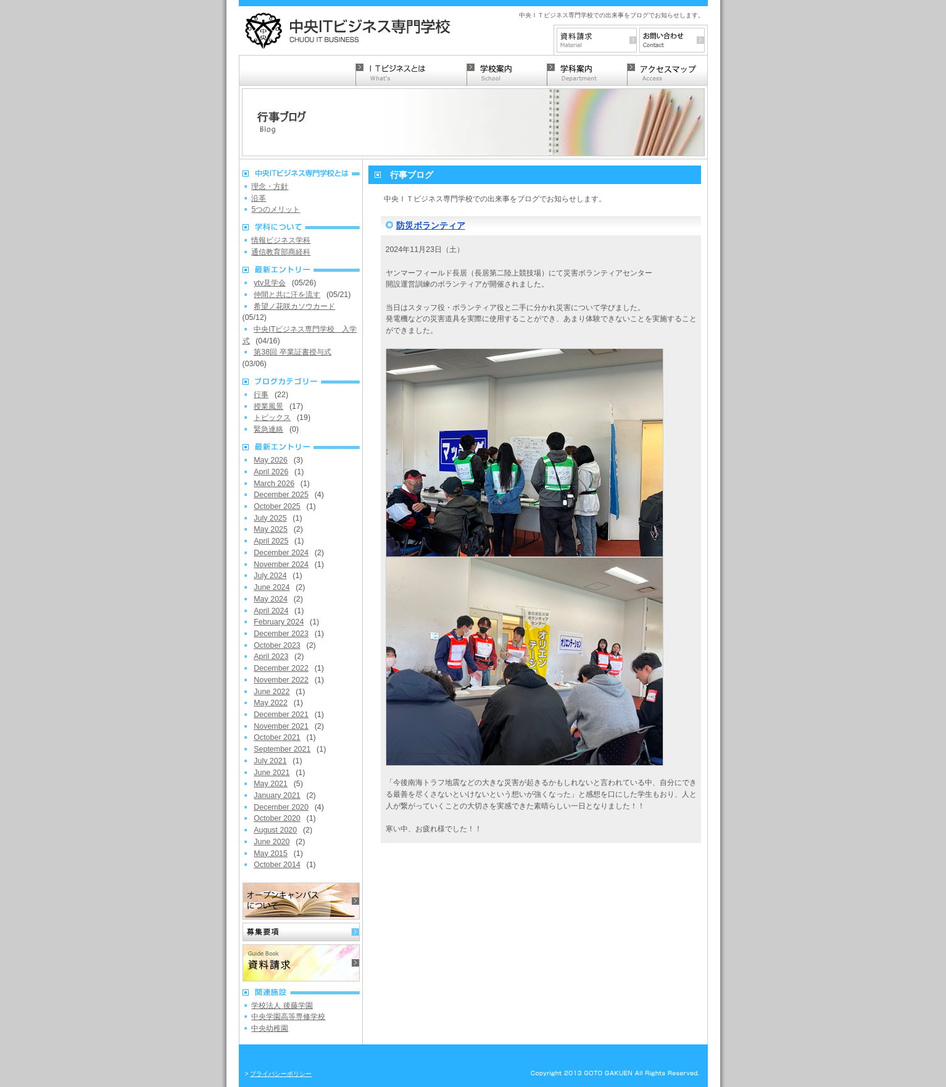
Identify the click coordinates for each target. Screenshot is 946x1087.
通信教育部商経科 (280, 252)
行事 (261, 394)
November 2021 (281, 726)
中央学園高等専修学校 (288, 1016)
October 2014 (277, 864)
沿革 (258, 198)
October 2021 (277, 737)
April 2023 (271, 656)
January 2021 (277, 795)
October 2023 (277, 645)
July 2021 (270, 761)
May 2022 (271, 703)
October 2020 (277, 818)
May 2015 (271, 853)
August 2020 (275, 830)
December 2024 (281, 552)
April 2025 (271, 541)
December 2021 (281, 714)
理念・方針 (269, 186)
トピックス (272, 417)
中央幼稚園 (269, 1028)
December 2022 (281, 668)
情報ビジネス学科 (280, 240)
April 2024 (271, 610)
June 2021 (271, 772)
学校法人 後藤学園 (281, 1005)
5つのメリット (275, 209)
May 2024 (271, 599)
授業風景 (268, 406)
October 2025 (277, 506)
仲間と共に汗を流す (287, 294)
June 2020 (271, 841)
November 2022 (281, 680)
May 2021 (271, 783)
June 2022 (271, 691)
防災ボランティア (430, 225)
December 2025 (281, 494)
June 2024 (271, 587)
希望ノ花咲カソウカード (294, 306)
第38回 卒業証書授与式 (292, 352)
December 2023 (281, 633)
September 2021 (282, 749)
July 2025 (270, 518)
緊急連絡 (268, 429)
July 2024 (270, 575)
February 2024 (279, 622)
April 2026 (271, 472)
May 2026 (271, 460)
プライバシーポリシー (281, 1073)
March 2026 (274, 483)
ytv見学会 (270, 283)
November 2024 (281, 564)
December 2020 (281, 807)
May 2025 (271, 529)
